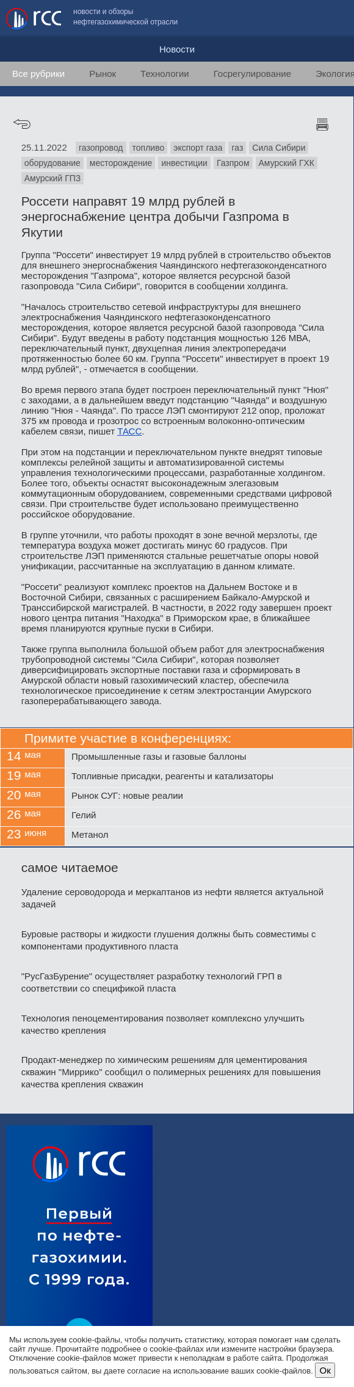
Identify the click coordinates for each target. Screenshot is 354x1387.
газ (237, 148)
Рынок (102, 73)
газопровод (101, 148)
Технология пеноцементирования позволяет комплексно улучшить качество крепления (163, 1024)
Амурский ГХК (286, 163)
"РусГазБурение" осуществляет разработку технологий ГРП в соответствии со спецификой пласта (151, 982)
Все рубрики (38, 73)
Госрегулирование (252, 73)
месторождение (121, 163)
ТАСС (129, 431)
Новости (177, 49)
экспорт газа (197, 148)
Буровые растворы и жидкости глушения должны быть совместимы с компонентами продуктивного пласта (168, 940)
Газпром (233, 163)
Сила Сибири (278, 148)
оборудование (52, 163)
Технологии (164, 73)
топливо (148, 148)
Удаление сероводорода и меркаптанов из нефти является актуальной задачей (172, 898)
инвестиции (184, 163)
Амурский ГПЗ (52, 178)
